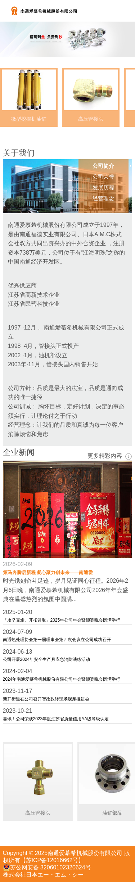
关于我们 (19, 152)
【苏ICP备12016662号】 (52, 860)
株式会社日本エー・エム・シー (43, 875)
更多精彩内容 (109, 456)
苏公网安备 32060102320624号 (47, 867)
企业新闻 (19, 452)
